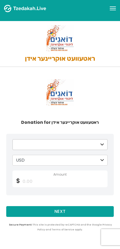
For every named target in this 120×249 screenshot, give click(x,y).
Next (60, 211)
